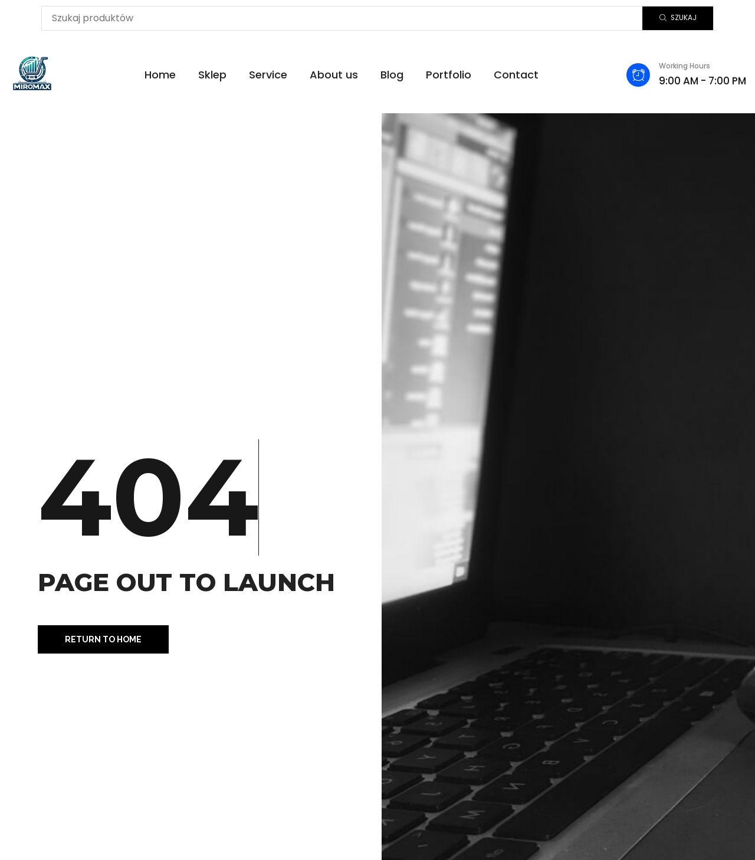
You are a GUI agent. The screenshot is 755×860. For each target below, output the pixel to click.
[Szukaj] (677, 18)
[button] (103, 639)
